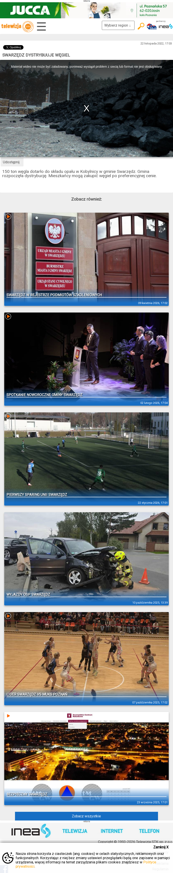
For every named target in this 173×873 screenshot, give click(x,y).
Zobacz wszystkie (86, 816)
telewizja (17, 26)
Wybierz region (118, 25)
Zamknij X (161, 847)
